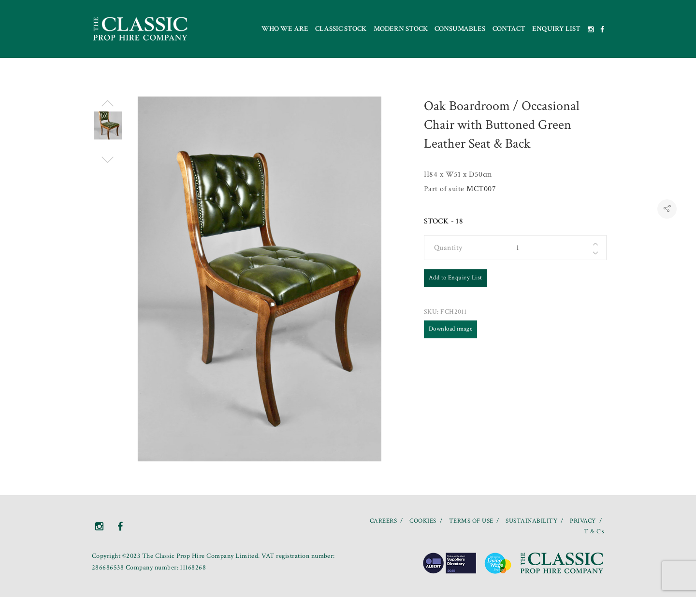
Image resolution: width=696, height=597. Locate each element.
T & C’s (594, 532)
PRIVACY (582, 521)
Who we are (284, 28)
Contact (509, 28)
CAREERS (383, 521)
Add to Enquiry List (455, 278)
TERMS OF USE (471, 521)
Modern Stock (401, 28)
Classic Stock (340, 28)
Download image (451, 329)
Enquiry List (556, 28)
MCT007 (481, 189)
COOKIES (422, 521)
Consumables (460, 28)
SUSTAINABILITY (531, 521)
